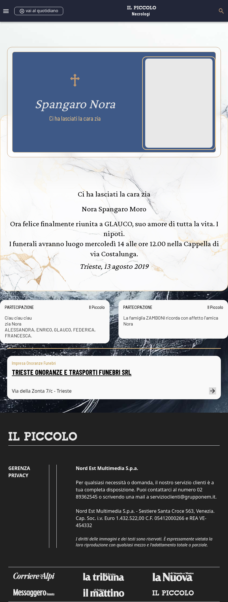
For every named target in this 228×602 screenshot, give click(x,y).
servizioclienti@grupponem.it (183, 496)
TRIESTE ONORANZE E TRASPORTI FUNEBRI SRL (72, 372)
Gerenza (19, 468)
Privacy (18, 475)
